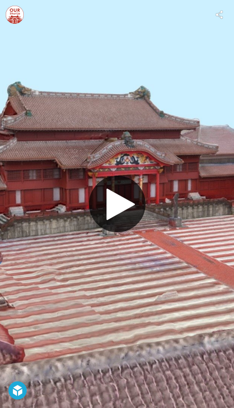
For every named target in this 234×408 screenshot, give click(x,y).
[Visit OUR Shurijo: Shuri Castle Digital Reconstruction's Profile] (15, 15)
